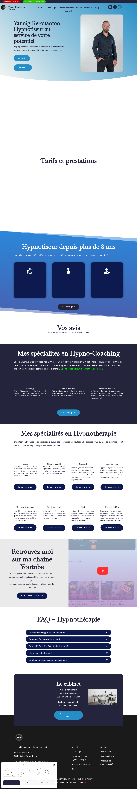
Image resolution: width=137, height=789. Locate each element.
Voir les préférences (47, 783)
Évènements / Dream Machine (35, 1)
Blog (97, 8)
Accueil (41, 8)
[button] (54, 765)
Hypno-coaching (67, 8)
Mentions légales (107, 755)
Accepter (11, 783)
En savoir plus (68, 411)
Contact (68, 11)
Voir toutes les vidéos (32, 594)
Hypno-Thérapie (83, 8)
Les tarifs (23, 66)
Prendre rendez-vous (68, 714)
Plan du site (105, 750)
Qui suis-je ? (52, 8)
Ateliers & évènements (81, 763)
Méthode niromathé (12, 1)
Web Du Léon (79, 781)
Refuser (29, 783)
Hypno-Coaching (79, 755)
